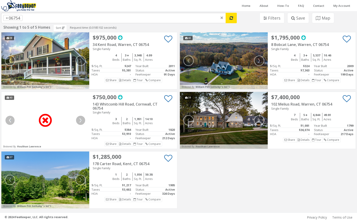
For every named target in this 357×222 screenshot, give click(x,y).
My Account (341, 6)
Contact (318, 6)
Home (246, 6)
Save (298, 18)
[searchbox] (33, 18)
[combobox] (113, 18)
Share (111, 80)
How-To (283, 6)
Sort (60, 28)
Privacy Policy (317, 217)
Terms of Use (342, 217)
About (264, 6)
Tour (138, 80)
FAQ (301, 6)
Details (125, 80)
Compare (153, 80)
